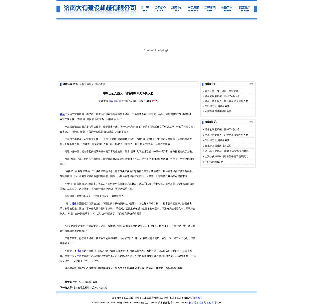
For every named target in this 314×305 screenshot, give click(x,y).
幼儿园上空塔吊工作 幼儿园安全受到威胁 (227, 151)
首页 (75, 84)
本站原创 (113, 101)
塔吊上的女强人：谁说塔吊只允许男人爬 (226, 101)
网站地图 (197, 297)
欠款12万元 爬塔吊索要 (85, 282)
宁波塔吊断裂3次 (214, 162)
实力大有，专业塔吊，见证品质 (222, 91)
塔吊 (190, 302)
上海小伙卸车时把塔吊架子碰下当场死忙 (226, 156)
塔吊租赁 (209, 302)
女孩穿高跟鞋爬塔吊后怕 (218, 111)
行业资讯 (87, 84)
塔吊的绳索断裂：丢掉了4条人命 (90, 287)
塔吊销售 (198, 302)
